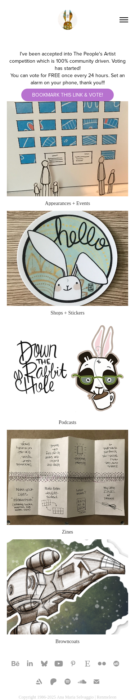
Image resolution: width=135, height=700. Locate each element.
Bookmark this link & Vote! (67, 94)
